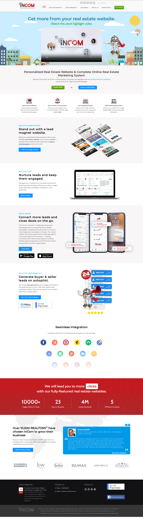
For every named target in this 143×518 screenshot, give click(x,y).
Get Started (119, 7)
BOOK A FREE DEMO (88, 87)
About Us (41, 509)
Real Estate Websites (55, 7)
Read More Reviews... (119, 453)
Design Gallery (106, 7)
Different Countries (112, 407)
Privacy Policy (106, 509)
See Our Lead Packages (29, 297)
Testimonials (84, 7)
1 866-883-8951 (102, 3)
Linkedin (91, 2)
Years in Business (58, 407)
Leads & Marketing (70, 7)
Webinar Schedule (66, 509)
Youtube (94, 2)
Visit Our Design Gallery (29, 149)
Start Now (58, 87)
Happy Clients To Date (30, 407)
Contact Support (49, 509)
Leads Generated (84, 407)
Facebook (84, 2)
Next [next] (129, 425)
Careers (81, 509)
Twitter (87, 2)
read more (27, 500)
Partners (86, 509)
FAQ (73, 509)
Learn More (25, 249)
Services (57, 509)
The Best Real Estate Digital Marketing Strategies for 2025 (35, 489)
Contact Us (95, 7)
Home (44, 7)
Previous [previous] (126, 425)
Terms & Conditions (95, 509)
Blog (81, 2)
